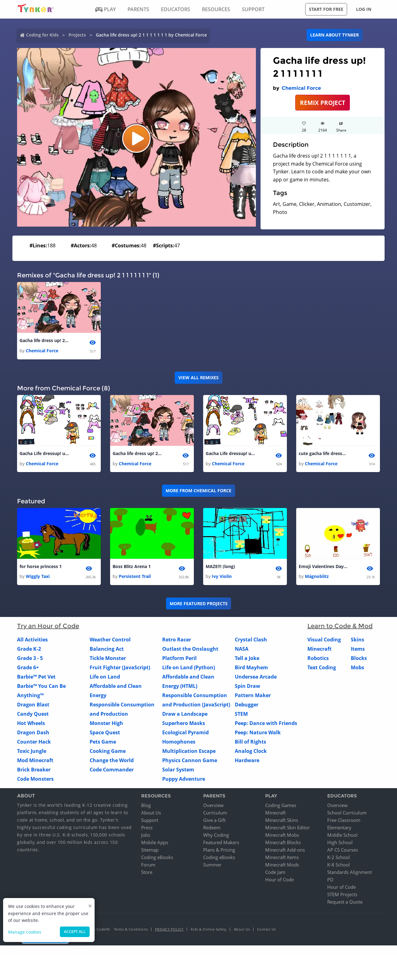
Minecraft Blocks (283, 843)
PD (330, 880)
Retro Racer (176, 640)
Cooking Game (108, 752)
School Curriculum (347, 813)
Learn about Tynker (334, 35)
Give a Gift (214, 821)
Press (147, 828)
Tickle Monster (108, 659)
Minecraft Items (282, 858)
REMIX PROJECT (322, 102)
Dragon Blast (33, 705)
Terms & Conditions (131, 930)
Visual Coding (324, 640)
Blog (146, 806)
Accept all (75, 931)
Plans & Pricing (219, 851)
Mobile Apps (154, 843)
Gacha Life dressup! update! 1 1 (44, 454)
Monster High (106, 724)
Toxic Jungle (31, 752)
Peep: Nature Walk (258, 733)
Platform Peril (179, 659)
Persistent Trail (135, 577)
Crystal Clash (251, 640)
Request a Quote (345, 903)
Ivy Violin (222, 577)
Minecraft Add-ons (285, 851)
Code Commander (112, 770)
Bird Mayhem (251, 668)
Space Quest (105, 733)
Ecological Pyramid (185, 733)
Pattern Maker (253, 696)
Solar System (178, 770)
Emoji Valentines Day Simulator (323, 567)
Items (358, 649)
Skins (357, 640)
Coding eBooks (157, 858)
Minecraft (319, 649)
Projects (77, 35)
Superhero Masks (183, 724)
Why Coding (216, 836)
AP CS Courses (342, 851)
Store (146, 873)
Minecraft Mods (282, 865)
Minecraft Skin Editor (287, 828)
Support (149, 821)
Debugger (246, 705)
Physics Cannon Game (189, 761)
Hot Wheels (31, 724)
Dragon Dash (33, 733)
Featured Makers (221, 843)
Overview (213, 806)
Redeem (212, 828)
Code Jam (275, 873)
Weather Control (110, 640)
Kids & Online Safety (209, 930)
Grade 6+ (28, 668)
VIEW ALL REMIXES (198, 378)
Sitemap (149, 851)
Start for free (326, 9)
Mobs (357, 668)
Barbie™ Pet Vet (36, 677)
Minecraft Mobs (282, 836)
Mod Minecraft (35, 761)
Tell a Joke (247, 659)
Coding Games (280, 806)
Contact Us (266, 930)
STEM (241, 714)
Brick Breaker (34, 770)
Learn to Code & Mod (339, 627)
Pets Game (103, 742)
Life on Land (105, 677)
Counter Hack (34, 742)
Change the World (112, 761)
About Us (151, 813)
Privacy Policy (169, 930)
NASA (241, 649)
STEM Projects (342, 895)
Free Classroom (343, 821)
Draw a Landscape (184, 714)
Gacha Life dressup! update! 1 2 (230, 454)
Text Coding (321, 668)
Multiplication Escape (189, 752)
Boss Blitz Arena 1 (132, 567)
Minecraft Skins (281, 821)
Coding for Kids (42, 35)
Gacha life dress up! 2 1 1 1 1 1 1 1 (44, 341)
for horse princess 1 (41, 567)
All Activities (32, 640)
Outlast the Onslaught (190, 649)
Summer (212, 865)
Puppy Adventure (183, 779)
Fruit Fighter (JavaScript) (120, 668)
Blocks (359, 659)
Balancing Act (107, 649)
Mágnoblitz (317, 577)
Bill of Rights (250, 742)
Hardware (247, 761)
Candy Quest (33, 714)
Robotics (318, 659)
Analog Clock (251, 752)
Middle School (342, 836)
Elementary (339, 828)
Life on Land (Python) (188, 668)
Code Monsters (35, 779)
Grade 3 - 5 (30, 659)
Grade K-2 (29, 649)
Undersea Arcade (256, 677)
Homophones (178, 742)
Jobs (145, 836)
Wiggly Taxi (38, 577)
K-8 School (338, 865)
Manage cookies (24, 932)
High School (340, 843)
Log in (363, 9)
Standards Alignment (349, 873)
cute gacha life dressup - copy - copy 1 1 (323, 454)
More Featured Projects (199, 604)
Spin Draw (247, 687)
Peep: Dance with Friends (266, 724)
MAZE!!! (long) (220, 567)
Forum (148, 865)
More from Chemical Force (198, 491)
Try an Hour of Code (48, 627)
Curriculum (215, 813)
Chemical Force (301, 88)
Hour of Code (279, 880)
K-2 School (338, 858)
